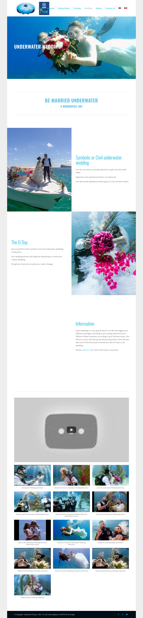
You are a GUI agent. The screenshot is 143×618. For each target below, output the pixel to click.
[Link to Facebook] (118, 614)
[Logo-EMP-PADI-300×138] (32, 8)
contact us (86, 350)
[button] (32, 478)
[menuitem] (40, 8)
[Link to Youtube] (127, 614)
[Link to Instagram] (123, 614)
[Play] (71, 429)
